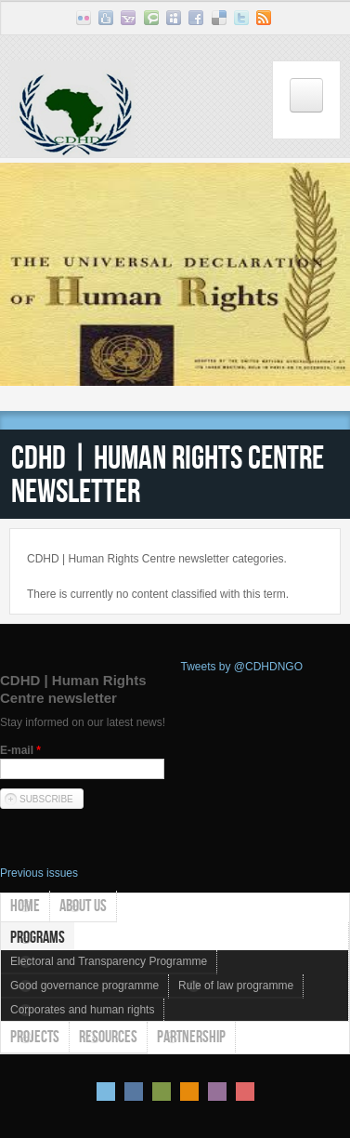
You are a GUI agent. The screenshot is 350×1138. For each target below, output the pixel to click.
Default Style (106, 1091)
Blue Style (133, 1091)
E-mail (20, 750)
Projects (34, 1036)
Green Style (161, 1091)
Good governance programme (84, 985)
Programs (37, 937)
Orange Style (189, 1091)
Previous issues (39, 873)
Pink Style (217, 1091)
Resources (108, 1036)
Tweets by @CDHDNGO (242, 666)
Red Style (245, 1091)
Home (25, 905)
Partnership (191, 1036)
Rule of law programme (235, 985)
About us (83, 905)
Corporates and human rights (82, 1009)
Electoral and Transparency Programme (108, 961)
